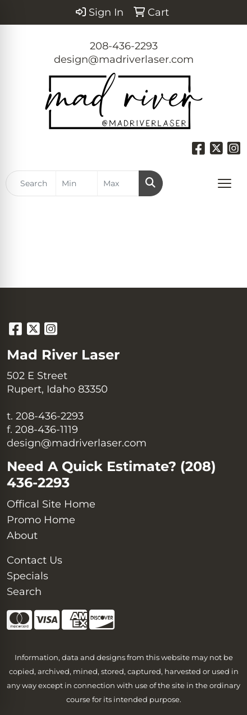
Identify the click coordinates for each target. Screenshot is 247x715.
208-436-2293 (124, 46)
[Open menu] (224, 183)
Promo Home (41, 520)
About (22, 535)
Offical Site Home (51, 504)
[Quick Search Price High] (118, 183)
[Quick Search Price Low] (77, 183)
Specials (27, 576)
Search (24, 591)
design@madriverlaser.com (124, 59)
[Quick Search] (31, 183)
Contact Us (34, 560)
